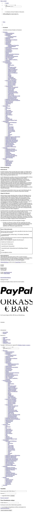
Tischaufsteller (8, 40)
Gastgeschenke (8, 153)
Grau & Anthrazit (8, 114)
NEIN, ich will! (11, 94)
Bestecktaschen (8, 51)
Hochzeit (7, 159)
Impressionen (8, 103)
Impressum (5, 337)
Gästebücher (7, 43)
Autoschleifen (8, 41)
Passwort (2, 493)
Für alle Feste (8, 164)
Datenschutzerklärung (4, 508)
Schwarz (9, 132)
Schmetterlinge (11, 90)
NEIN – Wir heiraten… (12, 79)
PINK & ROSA (11, 65)
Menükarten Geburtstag (10, 151)
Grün (6, 107)
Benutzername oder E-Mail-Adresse (7, 491)
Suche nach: (7, 6)
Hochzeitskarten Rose (12, 98)
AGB (4, 338)
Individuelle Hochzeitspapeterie (11, 56)
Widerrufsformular (6, 339)
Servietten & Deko (9, 145)
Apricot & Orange (9, 111)
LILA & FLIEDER (11, 68)
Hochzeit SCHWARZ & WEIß (14, 95)
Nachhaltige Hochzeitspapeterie (11, 99)
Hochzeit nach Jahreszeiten (10, 80)
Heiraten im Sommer (12, 82)
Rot (6, 109)
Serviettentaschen (8, 50)
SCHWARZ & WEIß (12, 67)
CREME (9, 76)
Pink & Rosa (7, 108)
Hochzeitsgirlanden (9, 55)
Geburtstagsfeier (8, 163)
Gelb (6, 115)
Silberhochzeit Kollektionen (10, 122)
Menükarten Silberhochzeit (10, 138)
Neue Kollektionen (11, 78)
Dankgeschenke (8, 47)
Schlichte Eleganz (11, 88)
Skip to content (3, 1)
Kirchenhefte (8, 35)
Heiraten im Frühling (12, 81)
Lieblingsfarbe (11, 93)
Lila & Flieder (8, 110)
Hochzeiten (5, 32)
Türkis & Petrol (8, 112)
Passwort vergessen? (4, 497)
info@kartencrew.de (8, 272)
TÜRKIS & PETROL (12, 70)
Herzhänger (7, 60)
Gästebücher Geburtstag (10, 154)
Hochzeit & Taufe (6, 105)
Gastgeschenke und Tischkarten (11, 140)
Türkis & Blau (11, 127)
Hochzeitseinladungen (9, 33)
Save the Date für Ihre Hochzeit (11, 48)
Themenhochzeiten (9, 86)
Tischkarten (7, 152)
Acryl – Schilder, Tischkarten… (11, 59)
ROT (9, 66)
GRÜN (9, 64)
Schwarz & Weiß (8, 119)
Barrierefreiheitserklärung (5, 277)
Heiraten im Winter (11, 84)
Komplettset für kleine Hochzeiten (12, 54)
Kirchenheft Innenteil (12, 36)
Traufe (6, 104)
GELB (9, 73)
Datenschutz (5, 341)
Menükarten (7, 38)
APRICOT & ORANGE (12, 69)
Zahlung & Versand (7, 342)
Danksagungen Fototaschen (13, 45)
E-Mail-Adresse (4, 502)
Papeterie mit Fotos (9, 101)
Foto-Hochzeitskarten (9, 57)
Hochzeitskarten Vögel (12, 91)
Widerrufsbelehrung (4, 262)
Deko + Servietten (9, 58)
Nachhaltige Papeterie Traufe (11, 120)
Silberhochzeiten (8, 162)
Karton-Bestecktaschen (10, 156)
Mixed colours (8, 113)
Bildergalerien (8, 165)
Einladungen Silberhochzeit (10, 137)
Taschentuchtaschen (9, 37)
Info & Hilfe (5, 332)
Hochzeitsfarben (8, 62)
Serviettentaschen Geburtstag (11, 155)
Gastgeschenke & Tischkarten (11, 39)
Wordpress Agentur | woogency (24, 345)
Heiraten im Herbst (11, 83)
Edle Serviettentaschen (9, 144)
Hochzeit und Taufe (9, 161)
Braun (6, 116)
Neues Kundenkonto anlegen (6, 510)
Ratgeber (5, 158)
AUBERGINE (11, 77)
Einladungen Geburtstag (10, 148)
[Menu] (4, 21)
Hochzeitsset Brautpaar (12, 97)
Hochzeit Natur (11, 89)
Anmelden (12, 495)
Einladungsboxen (8, 34)
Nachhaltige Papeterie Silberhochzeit (12, 136)
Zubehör (7, 53)
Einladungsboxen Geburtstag (11, 150)
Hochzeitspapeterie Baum (13, 92)
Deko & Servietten (9, 157)
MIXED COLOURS (12, 71)
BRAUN (9, 75)
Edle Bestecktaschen (9, 143)
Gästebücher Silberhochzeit (10, 142)
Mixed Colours (11, 129)
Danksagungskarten (12, 46)
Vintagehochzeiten (9, 102)
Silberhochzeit (6, 121)
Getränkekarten (8, 49)
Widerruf (5, 340)
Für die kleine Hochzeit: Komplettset (12, 100)
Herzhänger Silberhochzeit (10, 146)
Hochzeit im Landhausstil (13, 87)
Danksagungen (8, 44)
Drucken (2, 264)
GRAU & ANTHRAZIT (12, 72)
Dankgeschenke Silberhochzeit (11, 141)
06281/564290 (7, 273)
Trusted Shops (18, 262)
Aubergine (7, 118)
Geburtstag (5, 147)
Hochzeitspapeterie (7, 61)
